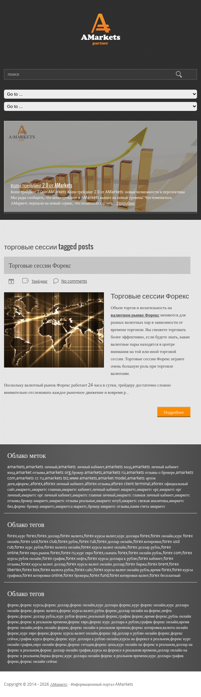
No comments (74, 281)
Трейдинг (39, 281)
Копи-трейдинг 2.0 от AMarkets (41, 185)
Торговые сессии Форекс (40, 265)
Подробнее (126, 203)
